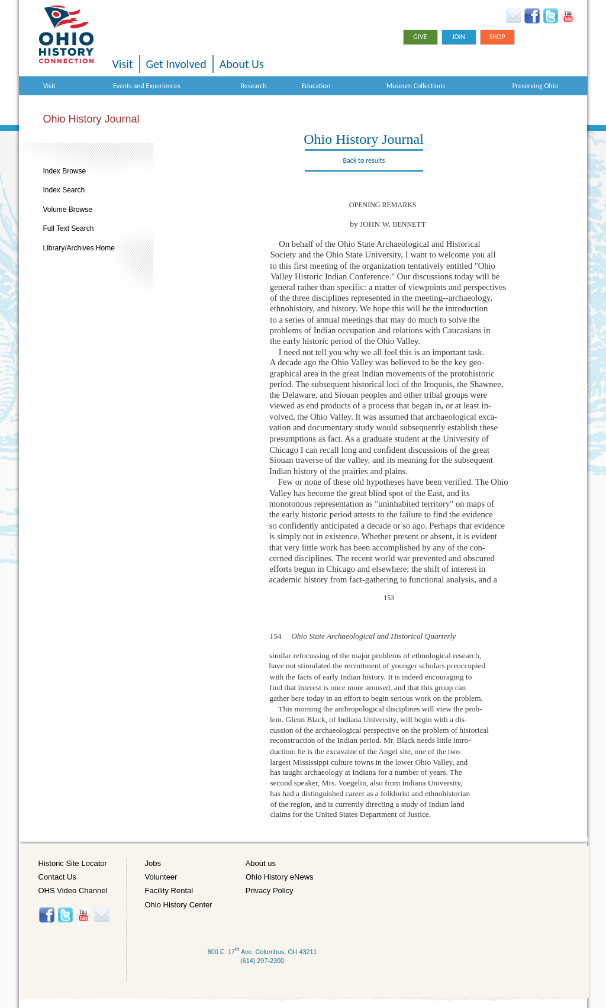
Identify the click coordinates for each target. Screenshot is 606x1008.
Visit (122, 64)
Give (420, 37)
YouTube (568, 16)
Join (459, 37)
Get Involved (176, 64)
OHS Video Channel (73, 890)
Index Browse (64, 171)
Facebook (532, 16)
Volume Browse (67, 209)
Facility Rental (169, 890)
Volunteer (161, 876)
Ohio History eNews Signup (513, 16)
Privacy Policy (270, 890)
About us (261, 863)
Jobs (153, 863)
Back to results (364, 160)
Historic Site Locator (72, 863)
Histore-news (101, 915)
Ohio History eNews (280, 876)
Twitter (550, 16)
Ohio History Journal (91, 119)
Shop (497, 37)
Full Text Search (68, 228)
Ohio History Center (178, 904)
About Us (242, 64)
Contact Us (57, 876)
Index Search (64, 190)
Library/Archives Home (79, 248)
